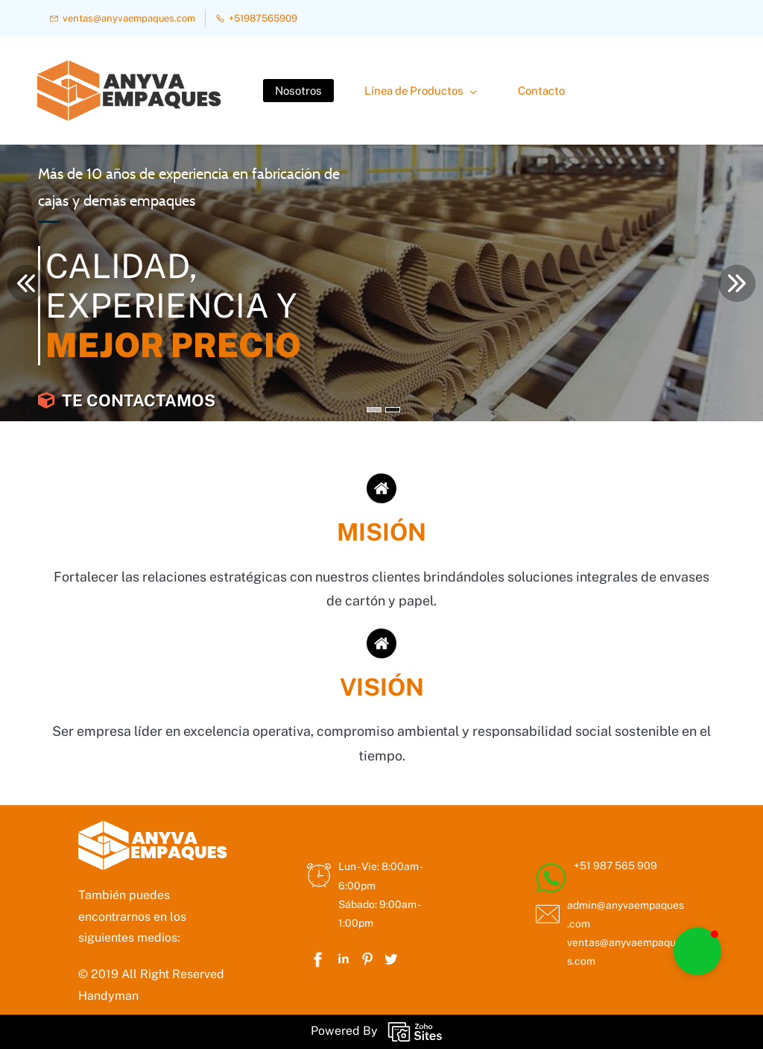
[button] (697, 951)
